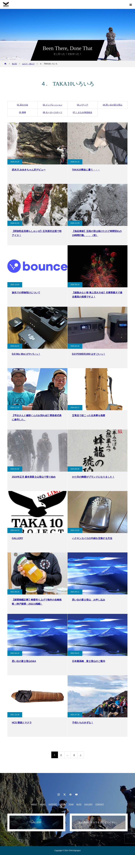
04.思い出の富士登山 (112, 105)
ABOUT (34, 804)
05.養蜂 (22, 112)
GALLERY (88, 804)
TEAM (71, 804)
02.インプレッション (52, 105)
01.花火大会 (22, 105)
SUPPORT (52, 804)
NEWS (43, 804)
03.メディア (82, 105)
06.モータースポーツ (52, 112)
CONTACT (99, 804)
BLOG (78, 804)
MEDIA (63, 804)
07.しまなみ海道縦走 (82, 112)
